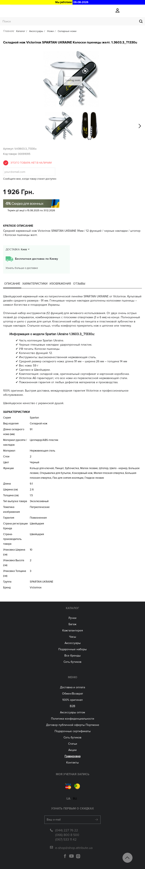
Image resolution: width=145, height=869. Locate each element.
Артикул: (8, 148)
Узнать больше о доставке (22, 268)
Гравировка (72, 756)
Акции (72, 750)
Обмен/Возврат (72, 693)
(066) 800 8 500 (67, 835)
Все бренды (72, 655)
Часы (72, 637)
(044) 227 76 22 (66, 830)
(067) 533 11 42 (65, 839)
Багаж (72, 624)
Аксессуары (73, 643)
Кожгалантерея (72, 630)
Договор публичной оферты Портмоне (72, 725)
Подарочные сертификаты (73, 731)
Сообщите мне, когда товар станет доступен (29, 179)
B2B (72, 706)
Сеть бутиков (72, 662)
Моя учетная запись (72, 774)
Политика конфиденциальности (72, 718)
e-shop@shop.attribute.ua (73, 848)
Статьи (72, 744)
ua (68, 798)
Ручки (72, 618)
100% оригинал (72, 700)
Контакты (72, 762)
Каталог (72, 608)
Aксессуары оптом (72, 712)
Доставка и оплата (72, 687)
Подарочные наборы (72, 649)
